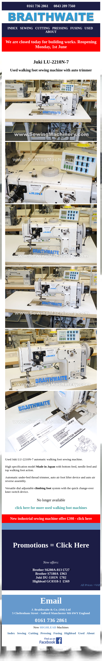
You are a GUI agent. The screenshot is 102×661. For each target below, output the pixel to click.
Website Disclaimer (51, 649)
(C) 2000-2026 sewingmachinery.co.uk (50, 654)
